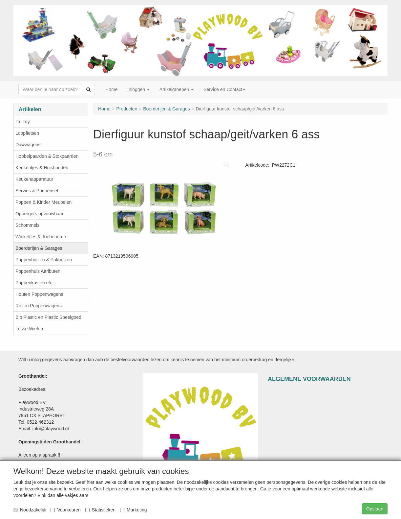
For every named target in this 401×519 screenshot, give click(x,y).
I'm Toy (22, 121)
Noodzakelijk (29, 509)
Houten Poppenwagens (39, 294)
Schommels (27, 225)
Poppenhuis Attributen (37, 271)
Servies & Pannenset (36, 190)
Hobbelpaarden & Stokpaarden (46, 156)
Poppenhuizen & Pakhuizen (43, 259)
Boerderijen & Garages (38, 248)
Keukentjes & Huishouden (41, 167)
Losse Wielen (29, 328)
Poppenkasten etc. (34, 282)
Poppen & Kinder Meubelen (43, 202)
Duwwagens (27, 144)
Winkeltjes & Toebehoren (40, 236)
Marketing (133, 509)
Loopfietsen (27, 133)
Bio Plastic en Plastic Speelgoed (48, 317)
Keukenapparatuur (34, 179)
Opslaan (374, 508)
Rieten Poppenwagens (38, 305)
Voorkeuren (66, 509)
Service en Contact (224, 89)
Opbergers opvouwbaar (39, 213)
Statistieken (100, 509)
